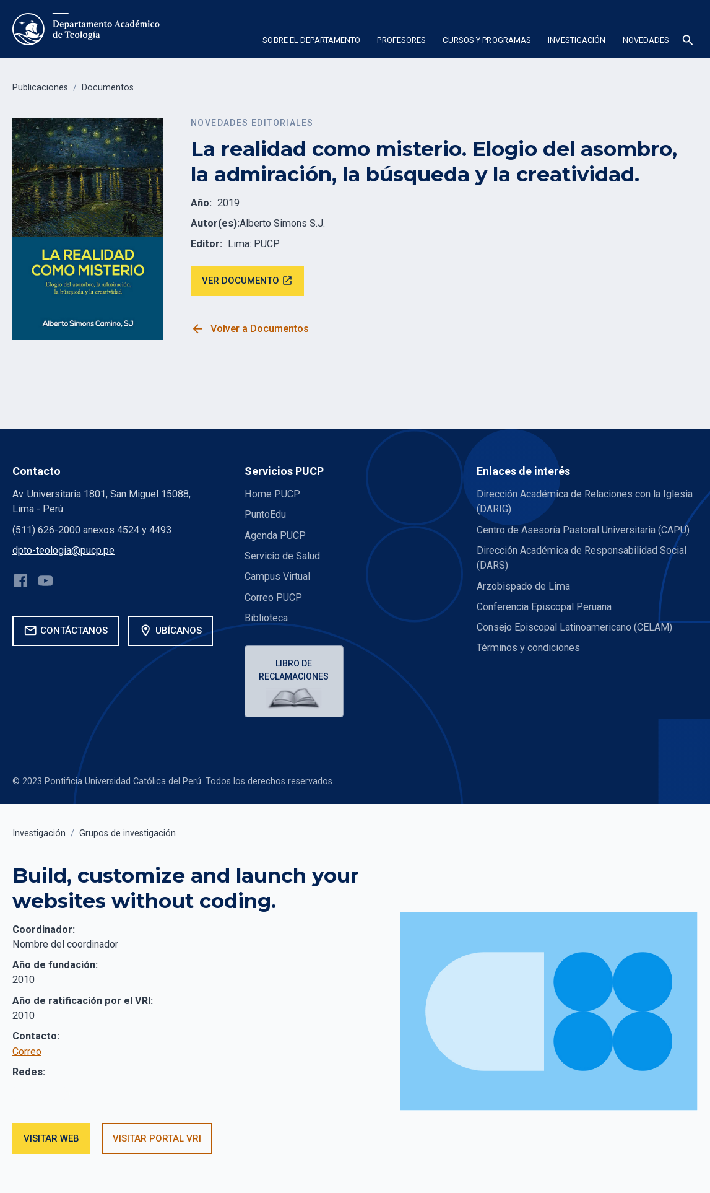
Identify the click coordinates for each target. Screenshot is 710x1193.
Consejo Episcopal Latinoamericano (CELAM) (574, 627)
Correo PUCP (273, 597)
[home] (87, 29)
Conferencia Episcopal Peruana (544, 607)
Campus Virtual (277, 576)
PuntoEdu (265, 514)
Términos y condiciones (528, 647)
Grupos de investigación (127, 833)
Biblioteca (266, 618)
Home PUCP (272, 494)
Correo (26, 1051)
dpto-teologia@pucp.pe (63, 550)
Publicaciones (40, 87)
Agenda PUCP (275, 535)
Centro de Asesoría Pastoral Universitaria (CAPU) (583, 530)
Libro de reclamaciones (294, 669)
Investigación (39, 833)
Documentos (108, 87)
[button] (311, 42)
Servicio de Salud (282, 556)
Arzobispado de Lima (523, 586)
